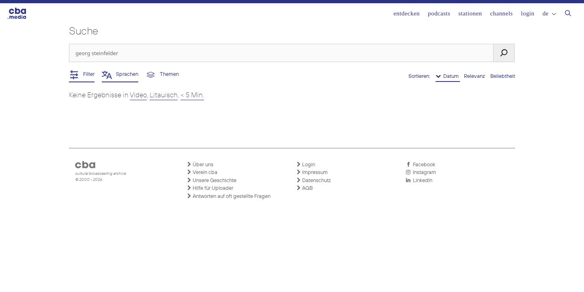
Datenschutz (313, 180)
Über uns (200, 164)
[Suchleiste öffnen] (568, 14)
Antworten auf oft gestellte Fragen (229, 196)
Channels (501, 13)
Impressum (312, 172)
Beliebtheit (502, 76)
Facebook (420, 164)
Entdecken (406, 13)
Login (528, 13)
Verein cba (202, 172)
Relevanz (475, 76)
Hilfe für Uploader (210, 188)
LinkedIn (419, 180)
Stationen (470, 13)
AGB (304, 188)
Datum (448, 76)
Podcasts (439, 13)
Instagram (421, 172)
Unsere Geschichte (211, 180)
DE (549, 13)
